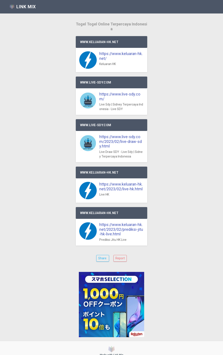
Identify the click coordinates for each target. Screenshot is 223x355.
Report (120, 258)
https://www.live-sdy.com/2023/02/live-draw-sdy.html (120, 141)
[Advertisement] (111, 298)
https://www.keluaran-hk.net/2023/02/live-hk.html (121, 186)
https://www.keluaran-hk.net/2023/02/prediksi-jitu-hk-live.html (121, 229)
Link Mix (101, 348)
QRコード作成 (118, 348)
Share (102, 258)
